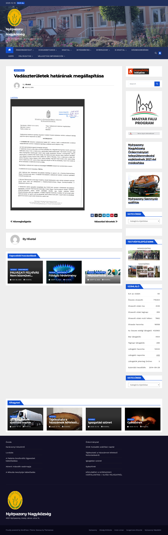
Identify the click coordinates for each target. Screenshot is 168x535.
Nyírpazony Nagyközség (28, 513)
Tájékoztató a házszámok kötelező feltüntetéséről (63, 422)
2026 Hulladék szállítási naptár (20, 421)
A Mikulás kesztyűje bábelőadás (20, 472)
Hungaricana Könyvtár (134, 530)
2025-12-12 (133, 426)
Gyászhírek (134, 422)
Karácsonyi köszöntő (15, 447)
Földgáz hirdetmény (62, 275)
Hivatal (66, 50)
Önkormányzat (24, 50)
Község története (105, 530)
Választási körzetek (106, 221)
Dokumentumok (47, 50)
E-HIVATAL (120, 50)
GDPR (11, 56)
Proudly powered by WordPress (17, 530)
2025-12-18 (16, 426)
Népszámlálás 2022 (100, 275)
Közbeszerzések (140, 50)
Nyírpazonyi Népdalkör (153, 530)
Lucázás (9, 452)
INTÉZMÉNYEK (83, 50)
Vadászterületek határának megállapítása (59, 76)
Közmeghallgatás (20, 221)
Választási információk (51, 56)
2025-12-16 (55, 426)
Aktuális (13, 269)
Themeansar (48, 530)
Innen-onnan (119, 530)
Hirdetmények (19, 70)
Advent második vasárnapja (18, 466)
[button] (156, 53)
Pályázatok (25, 56)
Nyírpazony (102, 50)
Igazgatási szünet (100, 422)
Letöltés (14, 97)
